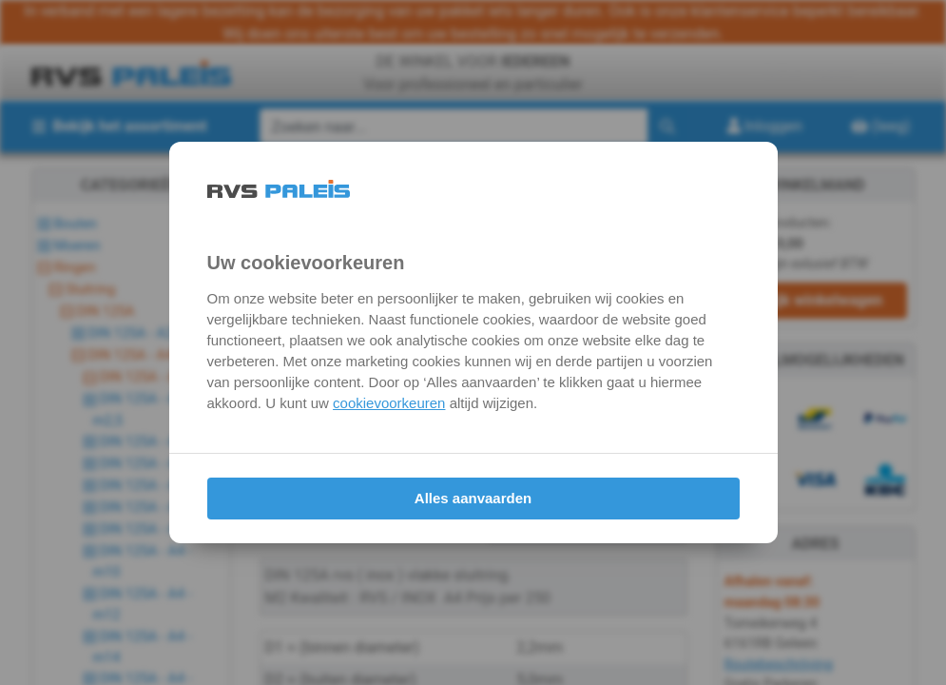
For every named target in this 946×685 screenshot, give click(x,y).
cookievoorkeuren (389, 403)
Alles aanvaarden (473, 498)
